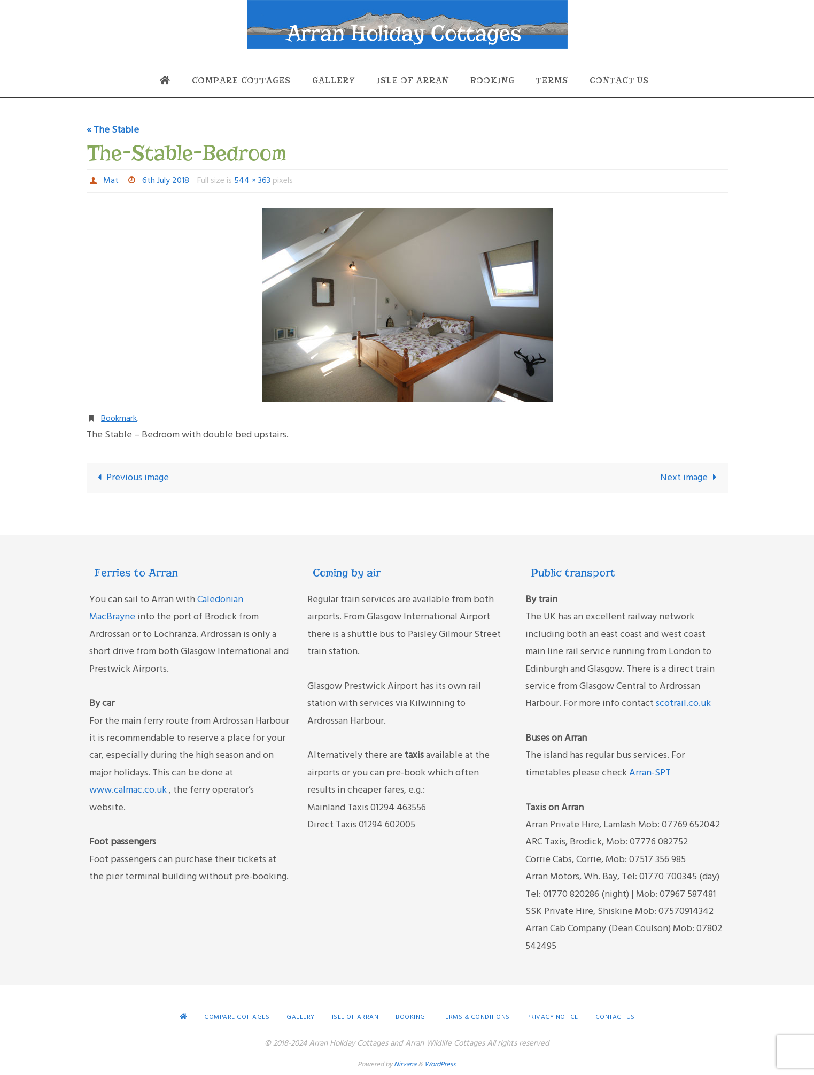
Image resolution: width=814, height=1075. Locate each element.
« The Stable (113, 130)
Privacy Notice (552, 1017)
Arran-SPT (650, 773)
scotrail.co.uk (683, 703)
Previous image (131, 478)
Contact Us (615, 1017)
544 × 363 (252, 181)
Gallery (300, 1017)
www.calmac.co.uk (129, 790)
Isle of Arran (355, 1017)
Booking (410, 1017)
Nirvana (405, 1064)
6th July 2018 (165, 181)
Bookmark (119, 419)
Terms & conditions (476, 1017)
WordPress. (440, 1064)
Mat (111, 181)
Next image (690, 478)
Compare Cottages (236, 1017)
